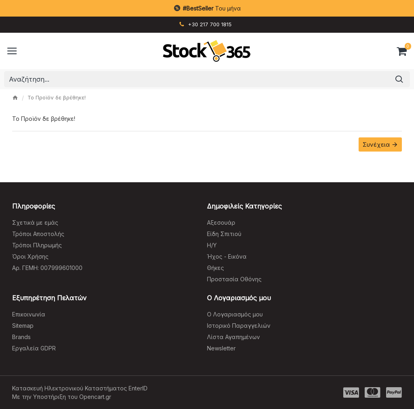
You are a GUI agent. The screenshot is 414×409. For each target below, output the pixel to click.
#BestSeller (198, 8)
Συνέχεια (376, 144)
